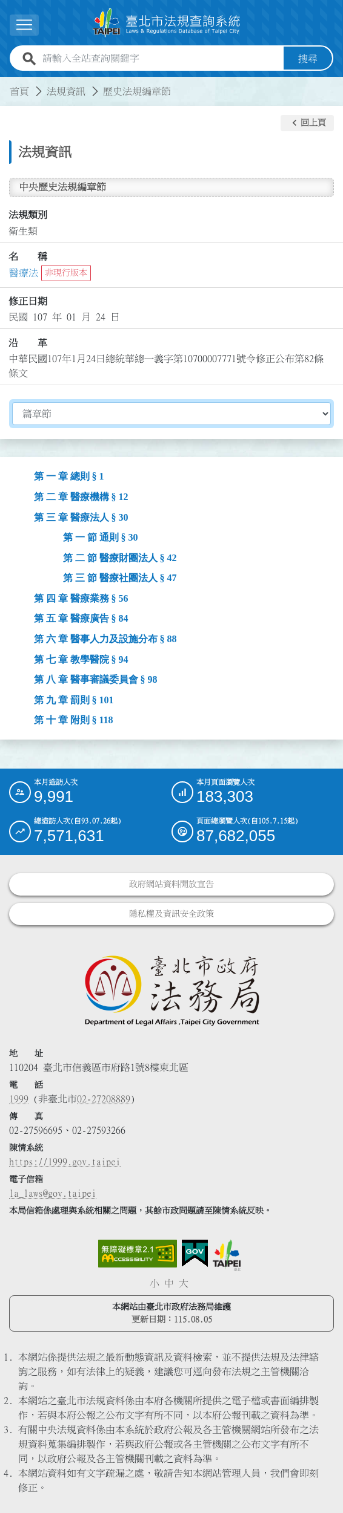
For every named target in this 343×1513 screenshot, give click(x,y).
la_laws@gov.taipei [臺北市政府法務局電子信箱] (52, 1193)
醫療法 (23, 273)
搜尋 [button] (308, 58)
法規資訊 (66, 91)
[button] (307, 122)
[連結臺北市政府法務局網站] (171, 990)
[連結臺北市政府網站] (227, 1255)
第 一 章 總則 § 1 (69, 476)
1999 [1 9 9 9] (18, 1099)
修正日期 (27, 301)
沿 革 (27, 343)
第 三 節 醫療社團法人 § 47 (120, 578)
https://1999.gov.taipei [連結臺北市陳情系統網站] (65, 1161)
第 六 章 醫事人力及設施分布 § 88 (105, 639)
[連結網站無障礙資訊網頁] (137, 1253)
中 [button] (169, 1283)
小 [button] (154, 1283)
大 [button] (183, 1283)
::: (7, 83)
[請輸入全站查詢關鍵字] (161, 58)
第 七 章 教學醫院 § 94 (81, 659)
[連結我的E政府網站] (195, 1253)
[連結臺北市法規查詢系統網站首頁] (166, 22)
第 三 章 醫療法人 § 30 (81, 517)
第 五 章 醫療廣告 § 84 (81, 618)
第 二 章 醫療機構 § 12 (81, 497)
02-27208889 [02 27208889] (103, 1099)
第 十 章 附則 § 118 (73, 720)
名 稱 (27, 256)
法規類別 (27, 215)
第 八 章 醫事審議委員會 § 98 (96, 679)
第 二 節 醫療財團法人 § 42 (120, 557)
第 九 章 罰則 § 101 (74, 699)
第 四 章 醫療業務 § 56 (81, 598)
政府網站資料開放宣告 (171, 884)
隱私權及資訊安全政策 (171, 913)
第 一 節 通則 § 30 (100, 537)
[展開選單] (24, 25)
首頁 (19, 91)
